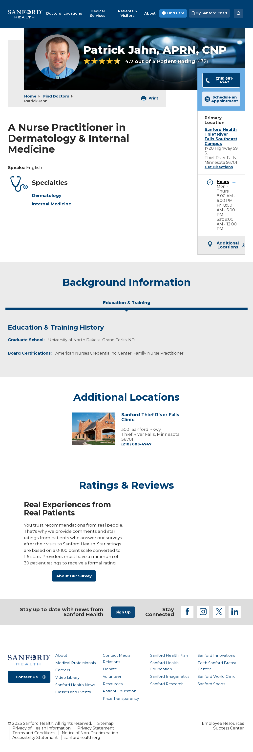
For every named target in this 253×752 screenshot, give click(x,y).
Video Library (67, 677)
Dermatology (46, 195)
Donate (110, 669)
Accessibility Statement (35, 737)
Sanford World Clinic (216, 676)
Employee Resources (223, 723)
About (61, 655)
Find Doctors (56, 96)
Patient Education (119, 691)
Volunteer (112, 676)
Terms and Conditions (33, 732)
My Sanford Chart (209, 13)
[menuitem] (53, 13)
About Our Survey (74, 576)
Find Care (173, 13)
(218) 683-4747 (136, 444)
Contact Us (27, 677)
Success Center (228, 728)
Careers (62, 670)
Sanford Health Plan (169, 655)
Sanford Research (167, 683)
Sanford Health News (75, 684)
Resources (113, 683)
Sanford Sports (211, 683)
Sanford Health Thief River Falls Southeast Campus (221, 136)
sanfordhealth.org (82, 737)
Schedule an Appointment (221, 99)
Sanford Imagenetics (169, 676)
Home (30, 96)
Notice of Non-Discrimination (90, 732)
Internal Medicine (51, 203)
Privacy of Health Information (41, 728)
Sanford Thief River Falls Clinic (150, 417)
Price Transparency (121, 698)
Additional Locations (228, 245)
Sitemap (105, 723)
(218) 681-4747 (219, 80)
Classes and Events (73, 692)
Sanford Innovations (216, 655)
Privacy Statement (95, 728)
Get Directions (219, 167)
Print (153, 98)
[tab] (126, 305)
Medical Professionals (75, 662)
